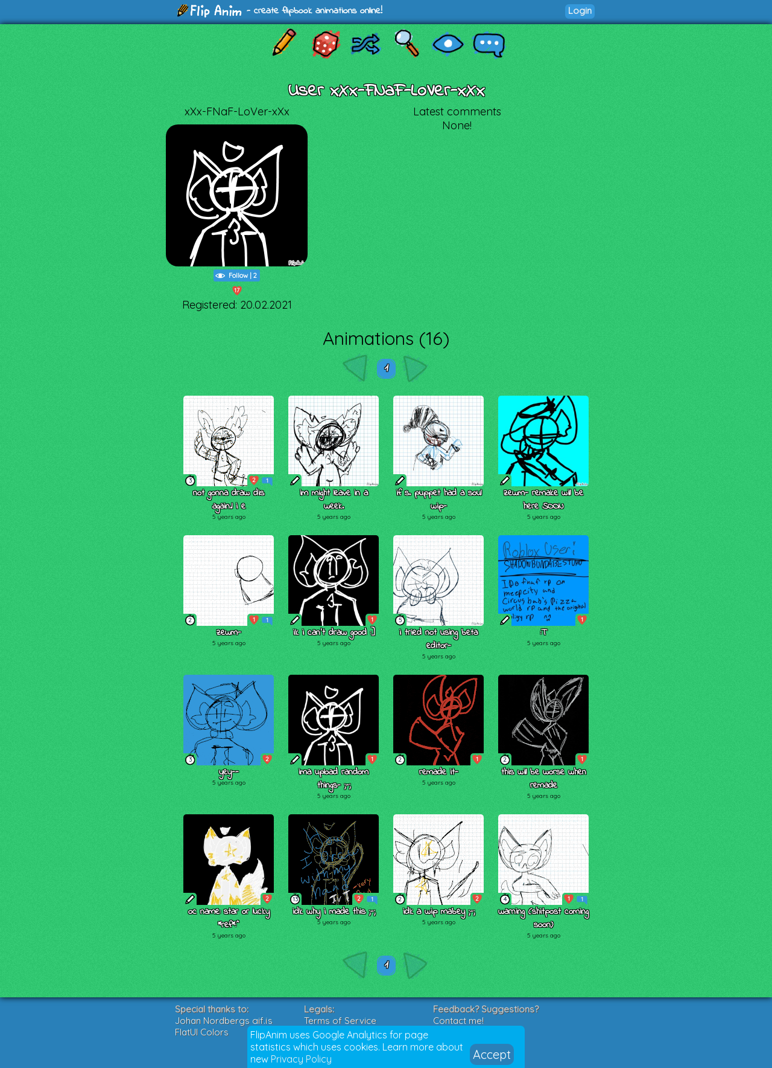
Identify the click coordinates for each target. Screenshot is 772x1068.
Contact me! (458, 1020)
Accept (492, 1054)
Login (580, 10)
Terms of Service (340, 1020)
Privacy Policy (301, 1059)
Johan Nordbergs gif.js (224, 1020)
